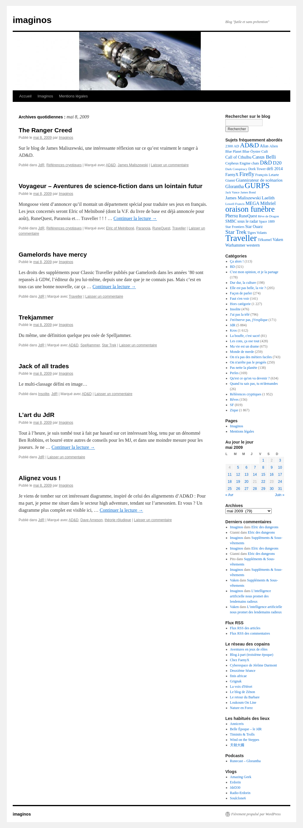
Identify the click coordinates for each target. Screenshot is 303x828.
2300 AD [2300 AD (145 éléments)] (232, 146)
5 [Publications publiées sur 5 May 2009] (238, 467)
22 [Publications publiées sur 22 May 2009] (263, 482)
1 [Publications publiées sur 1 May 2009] (263, 460)
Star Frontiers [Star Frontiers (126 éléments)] (234, 227)
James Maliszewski (133, 165)
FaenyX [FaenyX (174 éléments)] (231, 174)
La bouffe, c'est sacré (245, 336)
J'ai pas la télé (240, 314)
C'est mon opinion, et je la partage (254, 272)
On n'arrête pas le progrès (248, 362)
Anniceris (237, 724)
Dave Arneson (91, 520)
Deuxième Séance (242, 671)
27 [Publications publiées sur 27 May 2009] (246, 489)
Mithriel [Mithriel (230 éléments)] (268, 203)
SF (232, 405)
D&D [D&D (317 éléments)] (266, 163)
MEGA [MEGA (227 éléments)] (252, 203)
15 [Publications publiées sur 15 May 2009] (263, 474)
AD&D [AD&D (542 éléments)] (249, 145)
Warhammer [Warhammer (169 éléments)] (235, 245)
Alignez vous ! (40, 478)
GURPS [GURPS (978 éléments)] (257, 185)
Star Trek (109, 345)
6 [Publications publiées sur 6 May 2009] (246, 467)
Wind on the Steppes (244, 740)
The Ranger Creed (45, 130)
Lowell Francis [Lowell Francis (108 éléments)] (235, 204)
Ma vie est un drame (244, 346)
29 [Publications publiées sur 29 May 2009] (263, 489)
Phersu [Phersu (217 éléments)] (231, 215)
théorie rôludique (118, 520)
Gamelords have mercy (53, 254)
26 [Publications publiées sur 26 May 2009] (238, 489)
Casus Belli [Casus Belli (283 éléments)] (264, 157)
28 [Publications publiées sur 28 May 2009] (255, 489)
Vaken (234, 580)
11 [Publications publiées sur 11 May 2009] (230, 474)
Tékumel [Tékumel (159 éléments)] (265, 239)
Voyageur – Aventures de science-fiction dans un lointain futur (110, 185)
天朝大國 (237, 745)
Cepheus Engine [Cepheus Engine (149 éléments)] (237, 163)
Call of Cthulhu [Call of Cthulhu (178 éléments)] (238, 157)
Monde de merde (242, 352)
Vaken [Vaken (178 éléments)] (278, 239)
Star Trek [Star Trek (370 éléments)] (235, 232)
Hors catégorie (240, 304)
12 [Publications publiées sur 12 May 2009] (238, 474)
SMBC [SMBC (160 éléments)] (231, 221)
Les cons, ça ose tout (245, 341)
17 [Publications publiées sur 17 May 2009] (280, 474)
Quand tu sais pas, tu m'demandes (254, 384)
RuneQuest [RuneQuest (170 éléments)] (248, 216)
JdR (41, 165)
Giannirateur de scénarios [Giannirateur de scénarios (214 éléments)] (259, 179)
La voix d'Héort (241, 686)
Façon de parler (241, 293)
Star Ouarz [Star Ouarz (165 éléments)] (254, 226)
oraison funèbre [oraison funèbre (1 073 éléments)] (250, 209)
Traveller (179, 228)
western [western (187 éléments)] (253, 245)
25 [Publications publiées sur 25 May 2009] (230, 489)
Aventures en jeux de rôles (249, 649)
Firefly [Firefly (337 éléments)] (246, 174)
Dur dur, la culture (243, 283)
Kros (233, 330)
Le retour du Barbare (245, 697)
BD (232, 267)
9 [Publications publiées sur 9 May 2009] (272, 467)
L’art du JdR (36, 414)
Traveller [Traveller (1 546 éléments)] (241, 238)
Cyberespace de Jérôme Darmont (253, 665)
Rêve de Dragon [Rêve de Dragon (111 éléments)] (268, 216)
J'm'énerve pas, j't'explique (249, 320)
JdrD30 (235, 787)
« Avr (229, 495)
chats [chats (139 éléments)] (255, 163)
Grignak (236, 681)
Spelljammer (90, 345)
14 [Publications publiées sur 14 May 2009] (255, 474)
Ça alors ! (237, 261)
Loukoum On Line (243, 702)
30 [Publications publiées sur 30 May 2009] (271, 489)
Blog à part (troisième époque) (251, 655)
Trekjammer (36, 317)
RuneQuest (161, 228)
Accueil (25, 96)
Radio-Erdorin (240, 793)
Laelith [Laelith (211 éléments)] (268, 197)
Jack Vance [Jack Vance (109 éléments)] (232, 192)
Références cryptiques (64, 165)
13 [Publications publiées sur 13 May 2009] (246, 474)
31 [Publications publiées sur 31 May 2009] (280, 489)
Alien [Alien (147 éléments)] (273, 146)
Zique (234, 410)
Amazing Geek (240, 777)
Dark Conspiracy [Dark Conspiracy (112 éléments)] (236, 169)
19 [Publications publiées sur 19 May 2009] (238, 482)
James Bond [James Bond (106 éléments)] (248, 192)
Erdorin (235, 782)
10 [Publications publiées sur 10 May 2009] (280, 467)
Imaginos (45, 96)
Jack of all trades (44, 366)
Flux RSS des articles (245, 628)
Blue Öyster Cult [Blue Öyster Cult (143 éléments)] (255, 151)
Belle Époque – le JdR (246, 729)
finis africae (238, 676)
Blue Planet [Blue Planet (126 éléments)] (233, 151)
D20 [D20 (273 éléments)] (277, 163)
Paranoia (143, 228)
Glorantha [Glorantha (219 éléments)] (234, 186)
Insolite (43, 394)
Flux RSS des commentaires (250, 633)
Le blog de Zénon (242, 692)
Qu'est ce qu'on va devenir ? (250, 378)
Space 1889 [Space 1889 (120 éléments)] (267, 221)
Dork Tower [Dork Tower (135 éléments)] (257, 169)
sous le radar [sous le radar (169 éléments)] (247, 221)
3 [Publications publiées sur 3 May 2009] (280, 460)
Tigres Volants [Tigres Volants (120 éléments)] (257, 232)
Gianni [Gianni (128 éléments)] (230, 180)
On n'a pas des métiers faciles (251, 357)
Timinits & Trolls (242, 734)
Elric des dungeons (264, 527)
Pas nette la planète (243, 368)
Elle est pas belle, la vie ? (248, 288)
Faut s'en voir (239, 298)
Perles (234, 373)
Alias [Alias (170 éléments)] (264, 146)
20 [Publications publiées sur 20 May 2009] (246, 482)
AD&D (110, 165)
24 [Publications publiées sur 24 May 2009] (280, 482)
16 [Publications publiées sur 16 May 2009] (271, 474)
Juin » (279, 495)
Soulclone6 (238, 798)
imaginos (32, 20)
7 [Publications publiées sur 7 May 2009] (255, 467)
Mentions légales (73, 96)
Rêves (234, 399)
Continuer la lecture (135, 218)
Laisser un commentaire (170, 165)
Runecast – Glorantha (245, 761)
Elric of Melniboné (120, 228)
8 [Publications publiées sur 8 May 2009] (263, 467)
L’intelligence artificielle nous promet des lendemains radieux (250, 596)
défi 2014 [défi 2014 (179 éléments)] (275, 168)
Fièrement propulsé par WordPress (256, 814)
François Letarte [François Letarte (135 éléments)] (267, 175)
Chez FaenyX (240, 660)
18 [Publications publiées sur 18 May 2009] (230, 482)
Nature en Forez (241, 708)
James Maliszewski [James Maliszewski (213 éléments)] (243, 197)
